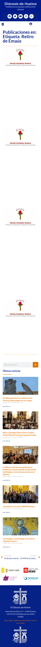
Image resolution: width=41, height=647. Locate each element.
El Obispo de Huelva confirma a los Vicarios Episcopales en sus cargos (17, 399)
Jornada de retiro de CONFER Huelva (19, 506)
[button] (2, 24)
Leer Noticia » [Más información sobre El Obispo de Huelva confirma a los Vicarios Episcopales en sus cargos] (6, 406)
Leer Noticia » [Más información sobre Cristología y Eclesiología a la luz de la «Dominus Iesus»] (6, 547)
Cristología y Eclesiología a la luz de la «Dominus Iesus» (19, 539)
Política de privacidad (22, 620)
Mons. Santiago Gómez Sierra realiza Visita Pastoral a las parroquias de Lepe (19, 433)
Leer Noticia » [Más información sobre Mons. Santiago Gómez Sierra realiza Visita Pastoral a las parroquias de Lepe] (6, 441)
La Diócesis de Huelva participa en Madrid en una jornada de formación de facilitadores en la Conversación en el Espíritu (19, 471)
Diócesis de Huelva (20, 4)
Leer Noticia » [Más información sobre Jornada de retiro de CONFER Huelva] (6, 512)
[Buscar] (35, 364)
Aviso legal (8, 620)
